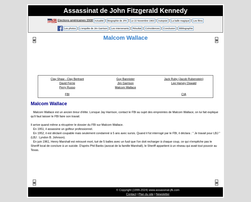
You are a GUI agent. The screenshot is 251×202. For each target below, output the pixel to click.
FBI (67, 94)
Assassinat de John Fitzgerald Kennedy (125, 10)
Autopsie (163, 20)
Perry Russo (67, 87)
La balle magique (180, 20)
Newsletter (163, 194)
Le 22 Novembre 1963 (142, 20)
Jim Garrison (125, 83)
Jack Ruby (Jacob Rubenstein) (183, 78)
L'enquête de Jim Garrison (93, 28)
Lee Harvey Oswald (183, 83)
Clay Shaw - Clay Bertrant (67, 78)
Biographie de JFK (117, 20)
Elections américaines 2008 (75, 20)
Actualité (99, 20)
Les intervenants (120, 28)
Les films (198, 20)
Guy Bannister (125, 78)
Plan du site (145, 194)
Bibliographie (186, 28)
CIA (183, 94)
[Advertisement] (125, 61)
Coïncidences (152, 28)
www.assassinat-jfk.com (164, 189)
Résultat (137, 28)
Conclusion (169, 28)
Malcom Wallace (125, 87)
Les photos (70, 28)
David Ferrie (67, 83)
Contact (131, 194)
